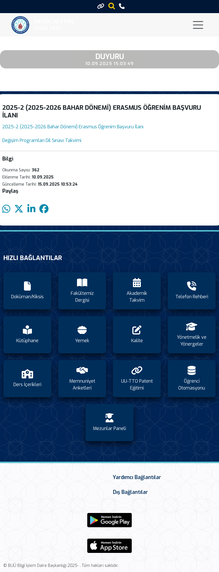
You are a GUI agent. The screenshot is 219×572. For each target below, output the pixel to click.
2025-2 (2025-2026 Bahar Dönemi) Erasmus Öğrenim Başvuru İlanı (72, 127)
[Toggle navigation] (198, 25)
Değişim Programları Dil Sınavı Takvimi (41, 140)
